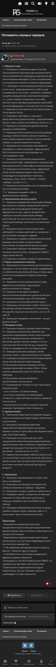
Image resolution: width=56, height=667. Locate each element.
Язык (25, 651)
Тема (33, 651)
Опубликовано (27, 59)
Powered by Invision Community (28, 654)
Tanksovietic (9, 623)
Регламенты (31, 46)
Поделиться (13, 595)
